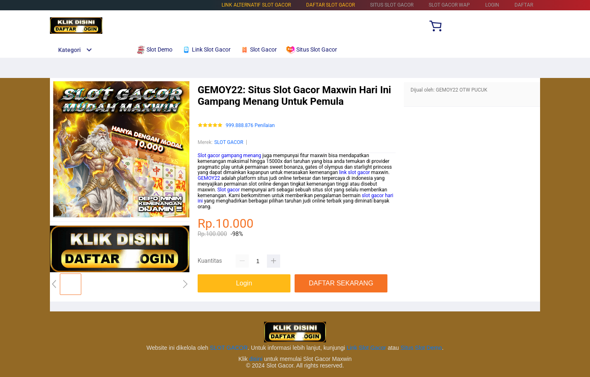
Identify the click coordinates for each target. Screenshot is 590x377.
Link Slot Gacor (366, 347)
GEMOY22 (209, 178)
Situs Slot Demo (421, 347)
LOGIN (492, 5)
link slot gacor (354, 172)
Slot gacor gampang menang (229, 155)
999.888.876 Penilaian (250, 125)
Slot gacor (228, 190)
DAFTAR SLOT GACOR (330, 5)
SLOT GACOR (228, 142)
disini (255, 359)
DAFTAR (523, 5)
